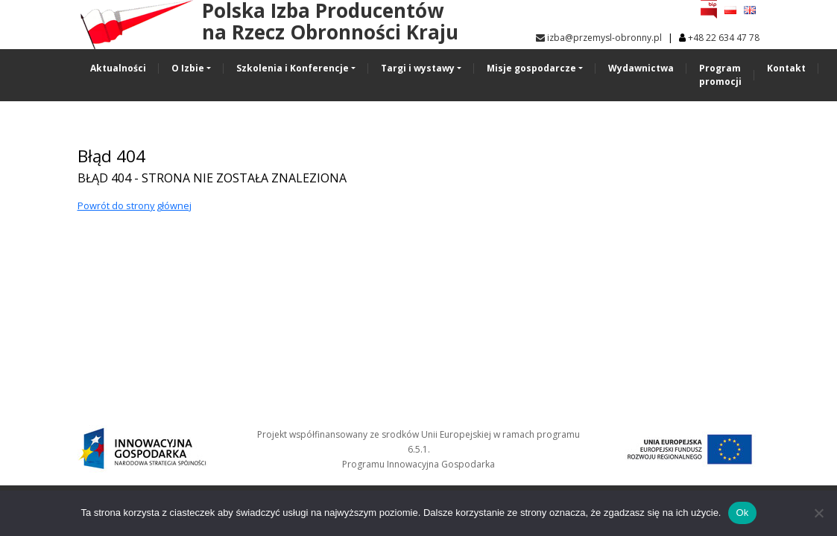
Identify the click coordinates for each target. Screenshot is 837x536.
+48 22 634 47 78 (723, 37)
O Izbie (187, 68)
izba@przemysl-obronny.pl (599, 37)
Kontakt (786, 68)
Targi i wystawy (418, 68)
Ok (742, 512)
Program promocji (720, 75)
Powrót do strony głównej (135, 205)
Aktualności (118, 68)
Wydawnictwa (641, 68)
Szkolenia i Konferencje (292, 68)
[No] (818, 512)
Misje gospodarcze (531, 68)
